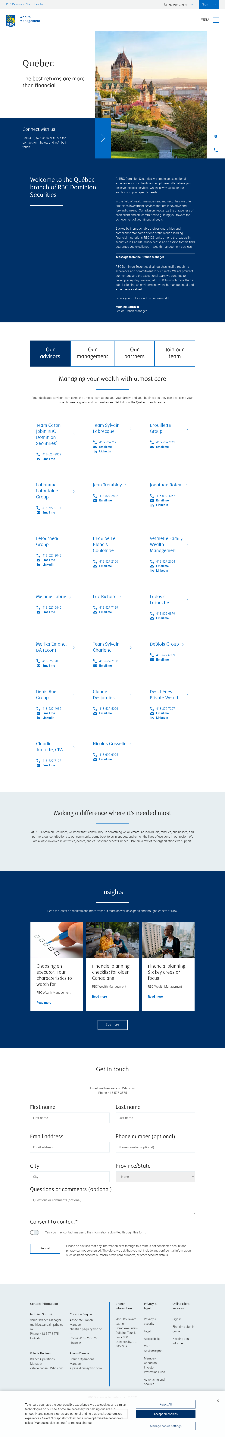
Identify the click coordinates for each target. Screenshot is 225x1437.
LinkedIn (105, 451)
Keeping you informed (181, 1341)
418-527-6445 (51, 607)
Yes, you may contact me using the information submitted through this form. (95, 1232)
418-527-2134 (51, 508)
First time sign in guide (184, 1329)
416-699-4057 (165, 496)
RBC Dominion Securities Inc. (25, 4)
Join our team (175, 353)
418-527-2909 (51, 454)
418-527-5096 (108, 708)
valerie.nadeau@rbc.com (46, 1368)
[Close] (218, 1407)
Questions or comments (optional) (71, 1190)
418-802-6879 (165, 613)
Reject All (166, 1411)
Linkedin (35, 1338)
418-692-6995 (108, 755)
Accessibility (152, 1339)
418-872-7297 (165, 708)
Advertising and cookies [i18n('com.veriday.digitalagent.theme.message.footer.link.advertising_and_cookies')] (154, 1382)
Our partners (134, 353)
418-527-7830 (51, 661)
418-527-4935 (51, 708)
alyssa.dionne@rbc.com (86, 1368)
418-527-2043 (51, 555)
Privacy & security (150, 1321)
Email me (48, 459)
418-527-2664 (165, 561)
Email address (47, 1137)
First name (42, 1107)
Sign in (177, 1319)
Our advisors (50, 353)
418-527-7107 (51, 761)
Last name (128, 1107)
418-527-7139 (108, 607)
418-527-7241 (165, 442)
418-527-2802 (108, 496)
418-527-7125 (108, 442)
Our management (92, 353)
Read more (43, 1002)
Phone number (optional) (145, 1137)
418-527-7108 (108, 661)
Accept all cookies (166, 1421)
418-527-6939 (165, 655)
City (34, 1166)
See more (112, 1024)
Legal (147, 1331)
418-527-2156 (108, 561)
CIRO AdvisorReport (153, 1349)
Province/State (133, 1166)
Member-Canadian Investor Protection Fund (154, 1365)
